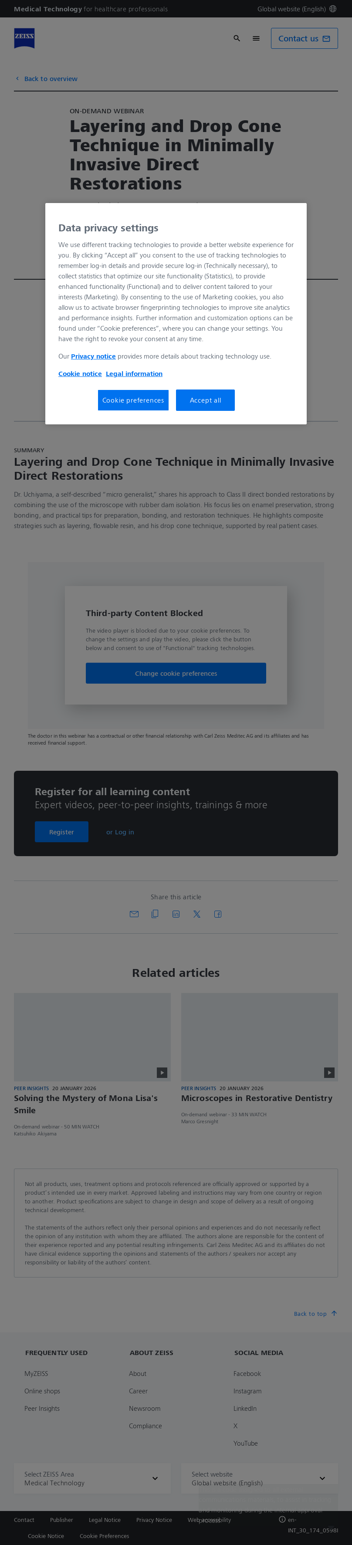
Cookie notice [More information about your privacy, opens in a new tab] (80, 373)
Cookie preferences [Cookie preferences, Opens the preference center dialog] (133, 400)
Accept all (205, 400)
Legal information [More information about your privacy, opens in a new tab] (134, 373)
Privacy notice (93, 356)
